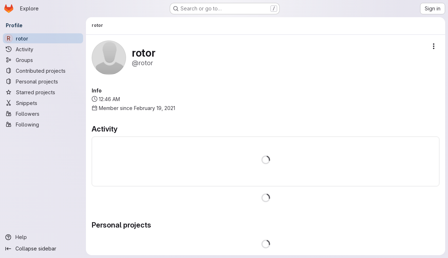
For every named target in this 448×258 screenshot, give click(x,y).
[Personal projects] (43, 81)
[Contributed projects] (43, 71)
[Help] (43, 237)
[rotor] (43, 38)
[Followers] (43, 114)
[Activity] (43, 49)
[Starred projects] (43, 92)
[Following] (43, 124)
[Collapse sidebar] (43, 249)
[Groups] (43, 60)
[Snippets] (43, 103)
